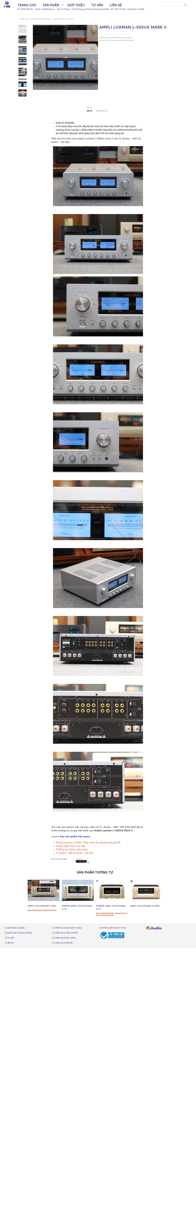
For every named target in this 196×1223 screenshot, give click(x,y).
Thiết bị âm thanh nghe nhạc (41, 19)
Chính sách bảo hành (65, 938)
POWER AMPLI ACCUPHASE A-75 (111, 907)
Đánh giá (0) (102, 111)
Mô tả (89, 111)
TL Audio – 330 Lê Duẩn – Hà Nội (74, 852)
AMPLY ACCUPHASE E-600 (42, 906)
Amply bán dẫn (59, 19)
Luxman (70, 19)
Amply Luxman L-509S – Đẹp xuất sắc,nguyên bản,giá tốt (88, 842)
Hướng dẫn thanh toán (114, 928)
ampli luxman (111, 40)
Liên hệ (116, 5)
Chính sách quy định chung (68, 928)
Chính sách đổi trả (63, 943)
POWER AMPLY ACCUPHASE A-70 (77, 907)
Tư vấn (97, 5)
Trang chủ (27, 5)
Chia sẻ (79, 859)
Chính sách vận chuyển (66, 933)
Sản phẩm (51, 5)
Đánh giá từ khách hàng (19, 933)
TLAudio (154, 928)
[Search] (185, 4)
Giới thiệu (76, 5)
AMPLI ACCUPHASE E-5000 (145, 906)
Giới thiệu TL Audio (16, 928)
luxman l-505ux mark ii (125, 40)
